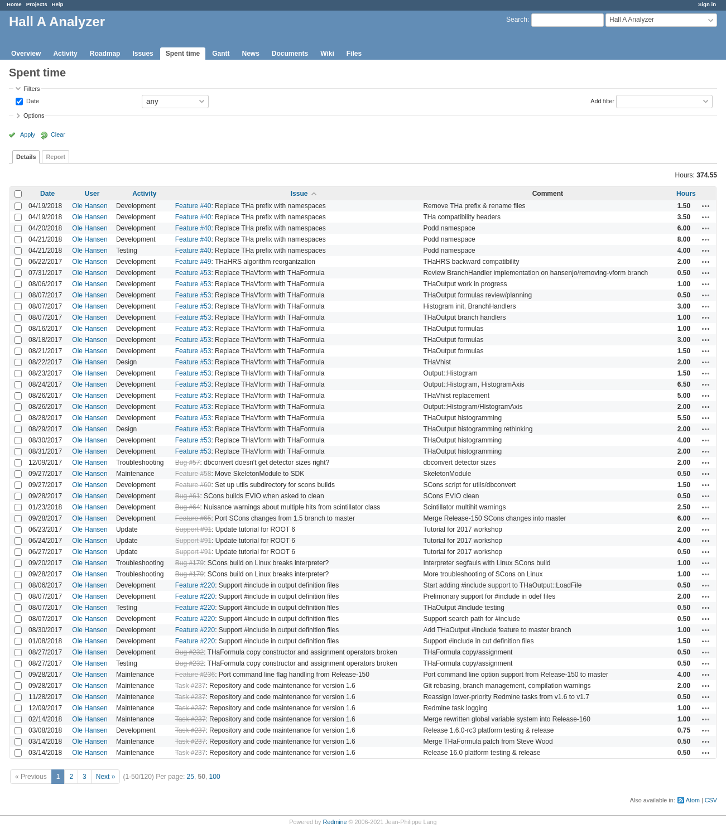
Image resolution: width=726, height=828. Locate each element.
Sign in (707, 4)
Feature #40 (193, 206)
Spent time (183, 53)
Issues (142, 53)
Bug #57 (187, 462)
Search (516, 19)
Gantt (220, 53)
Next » (106, 777)
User (92, 194)
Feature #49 (193, 262)
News (250, 53)
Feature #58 (193, 474)
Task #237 (190, 686)
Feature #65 (193, 518)
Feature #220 (195, 585)
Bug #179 (189, 563)
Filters (31, 88)
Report (55, 156)
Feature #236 (195, 674)
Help (58, 4)
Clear (58, 134)
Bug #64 (187, 507)
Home (14, 4)
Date (32, 100)
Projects (36, 4)
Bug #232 (189, 652)
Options (33, 115)
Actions (705, 205)
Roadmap (105, 53)
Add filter (602, 100)
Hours (686, 194)
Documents (290, 53)
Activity (65, 53)
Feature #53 (193, 273)
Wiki (327, 53)
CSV (711, 800)
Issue (299, 194)
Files (354, 53)
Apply (27, 134)
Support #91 (193, 529)
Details (26, 156)
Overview (26, 53)
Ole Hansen (89, 206)
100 (214, 777)
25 (190, 777)
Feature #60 (193, 485)
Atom (693, 800)
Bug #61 (187, 496)
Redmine (335, 822)
